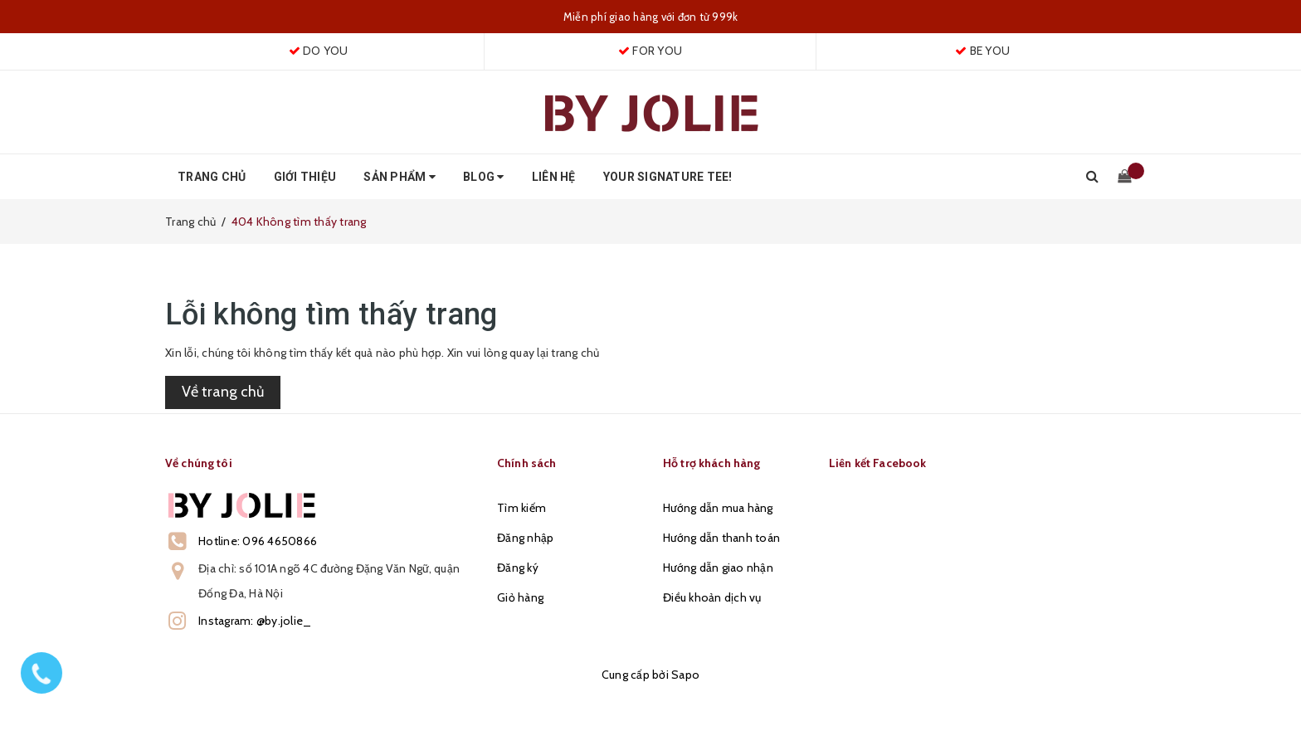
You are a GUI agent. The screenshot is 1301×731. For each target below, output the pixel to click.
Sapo (685, 674)
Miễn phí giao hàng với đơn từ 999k (650, 16)
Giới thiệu (305, 176)
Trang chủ (212, 176)
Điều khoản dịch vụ (712, 597)
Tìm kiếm (521, 507)
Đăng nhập (525, 537)
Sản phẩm (399, 176)
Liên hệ (554, 176)
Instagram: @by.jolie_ (254, 620)
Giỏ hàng (520, 597)
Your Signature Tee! (668, 176)
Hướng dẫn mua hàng (718, 507)
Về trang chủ (223, 392)
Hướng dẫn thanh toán (721, 537)
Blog (483, 176)
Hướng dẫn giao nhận (718, 567)
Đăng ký (517, 567)
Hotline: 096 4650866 (257, 541)
